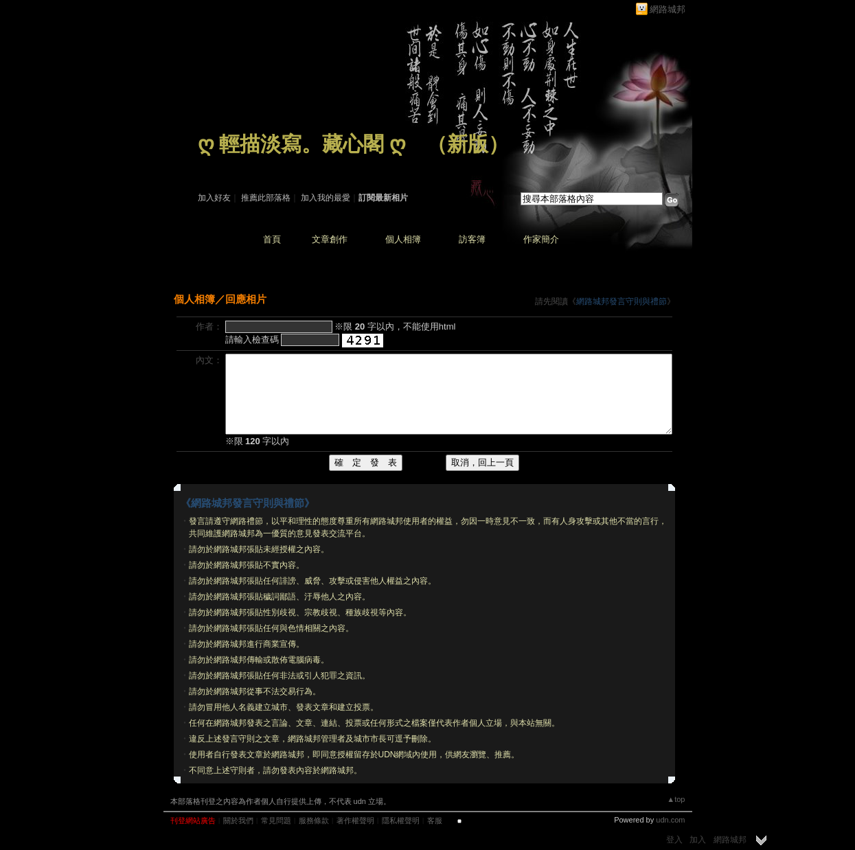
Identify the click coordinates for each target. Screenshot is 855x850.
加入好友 (214, 198)
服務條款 (314, 820)
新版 (467, 144)
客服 (434, 820)
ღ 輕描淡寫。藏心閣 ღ (302, 144)
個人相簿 (403, 239)
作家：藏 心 (219, 163)
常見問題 (276, 820)
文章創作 (329, 239)
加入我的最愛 (325, 198)
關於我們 (238, 820)
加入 (697, 840)
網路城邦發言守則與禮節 (621, 301)
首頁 (272, 239)
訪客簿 (472, 239)
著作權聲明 (355, 820)
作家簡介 (541, 239)
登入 (674, 840)
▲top (676, 799)
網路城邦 (667, 9)
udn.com (670, 820)
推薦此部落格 (265, 198)
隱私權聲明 (401, 820)
